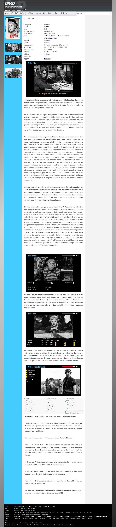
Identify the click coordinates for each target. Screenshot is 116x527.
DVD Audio (30, 516)
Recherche (64, 13)
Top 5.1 (55, 516)
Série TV (30, 506)
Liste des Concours (27, 518)
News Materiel (35, 514)
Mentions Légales (75, 518)
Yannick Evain (16, 525)
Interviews (17, 516)
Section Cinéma (18, 510)
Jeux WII (75, 512)
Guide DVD (68, 516)
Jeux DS (82, 512)
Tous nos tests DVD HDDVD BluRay (57, 518)
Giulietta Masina (63, 36)
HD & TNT (17, 514)
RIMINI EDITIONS (50, 52)
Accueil (7, 13)
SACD (23, 516)
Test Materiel (31, 508)
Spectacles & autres (49, 506)
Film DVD (17, 506)
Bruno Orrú (33, 525)
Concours (38, 13)
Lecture (61, 516)
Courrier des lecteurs (80, 516)
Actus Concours (40, 518)
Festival (90, 516)
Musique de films (30, 510)
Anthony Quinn (49, 36)
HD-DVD (23, 508)
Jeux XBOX (60, 512)
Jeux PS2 (68, 512)
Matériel (50, 13)
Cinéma (22, 13)
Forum (57, 13)
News (44, 13)
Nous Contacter (87, 518)
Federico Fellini (49, 34)
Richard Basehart (50, 38)
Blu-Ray (16, 508)
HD (12, 13)
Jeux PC (52, 512)
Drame (46, 27)
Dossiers (38, 516)
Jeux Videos (30, 13)
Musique (24, 506)
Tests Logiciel (47, 516)
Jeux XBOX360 (38, 512)
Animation (38, 506)
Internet (105, 516)
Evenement (97, 516)
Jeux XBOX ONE (19, 512)
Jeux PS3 (29, 512)
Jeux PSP (89, 512)
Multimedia (45, 514)
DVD (16, 13)
